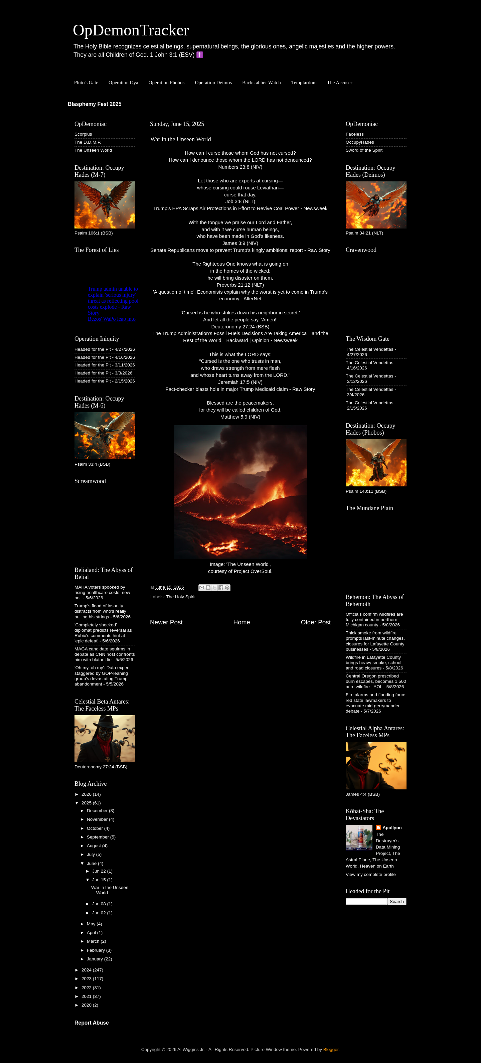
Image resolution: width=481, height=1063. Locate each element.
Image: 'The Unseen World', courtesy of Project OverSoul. (240, 499)
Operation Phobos (167, 82)
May (92, 923)
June (92, 863)
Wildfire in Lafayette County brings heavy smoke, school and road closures (374, 662)
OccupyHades (360, 142)
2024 (87, 969)
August (94, 845)
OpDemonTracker (131, 30)
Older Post (316, 622)
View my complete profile (371, 874)
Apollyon (392, 827)
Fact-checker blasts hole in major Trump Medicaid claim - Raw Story (240, 389)
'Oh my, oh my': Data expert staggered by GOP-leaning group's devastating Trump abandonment (102, 676)
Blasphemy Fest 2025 (95, 104)
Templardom (304, 82)
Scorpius (83, 134)
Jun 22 (99, 871)
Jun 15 (99, 879)
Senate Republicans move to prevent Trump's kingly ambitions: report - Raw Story (240, 250)
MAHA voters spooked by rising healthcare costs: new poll (102, 592)
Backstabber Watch (261, 82)
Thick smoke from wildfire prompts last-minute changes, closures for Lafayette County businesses (375, 641)
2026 (87, 794)
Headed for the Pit (92, 349)
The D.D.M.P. (87, 142)
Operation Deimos (213, 82)
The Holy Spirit (181, 596)
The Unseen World (93, 150)
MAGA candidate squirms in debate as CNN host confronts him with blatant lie (104, 654)
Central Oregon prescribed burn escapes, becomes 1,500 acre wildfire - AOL (376, 681)
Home (241, 622)
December (98, 810)
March (94, 941)
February (96, 950)
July (91, 854)
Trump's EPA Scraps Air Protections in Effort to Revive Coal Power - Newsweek (240, 208)
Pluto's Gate (86, 82)
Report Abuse (91, 1023)
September (98, 837)
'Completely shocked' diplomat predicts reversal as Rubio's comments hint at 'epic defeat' (103, 633)
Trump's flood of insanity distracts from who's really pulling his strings (100, 611)
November (98, 819)
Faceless (355, 134)
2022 (87, 987)
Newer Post (166, 622)
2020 (87, 1005)
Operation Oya (123, 82)
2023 (87, 978)
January (95, 958)
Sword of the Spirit (364, 150)
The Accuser (339, 82)
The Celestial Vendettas (369, 349)
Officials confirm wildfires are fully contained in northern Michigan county (374, 619)
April (92, 932)
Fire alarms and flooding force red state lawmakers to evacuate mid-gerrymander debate (376, 703)
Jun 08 (99, 903)
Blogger (331, 1049)
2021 (87, 996)
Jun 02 (99, 912)
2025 (87, 802)
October (95, 828)
